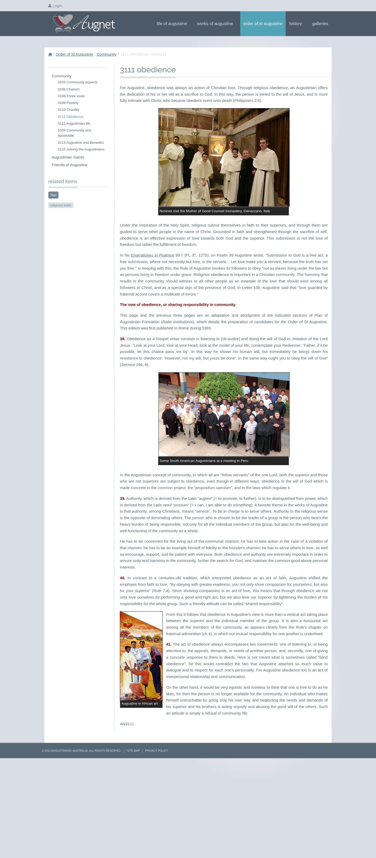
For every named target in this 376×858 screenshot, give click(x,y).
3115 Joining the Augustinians (81, 149)
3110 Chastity (68, 110)
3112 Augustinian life (74, 123)
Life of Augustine (173, 23)
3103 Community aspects (77, 82)
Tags (53, 194)
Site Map (133, 842)
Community (107, 54)
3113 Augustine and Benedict (81, 142)
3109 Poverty (68, 103)
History (297, 23)
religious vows (60, 205)
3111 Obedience (71, 117)
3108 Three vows (71, 96)
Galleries (322, 23)
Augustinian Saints (68, 157)
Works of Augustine (217, 23)
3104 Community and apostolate (74, 132)
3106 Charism (69, 89)
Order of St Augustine (263, 23)
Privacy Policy (156, 842)
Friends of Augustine (69, 165)
